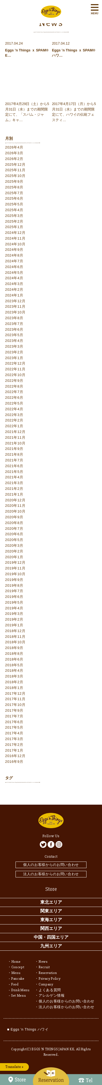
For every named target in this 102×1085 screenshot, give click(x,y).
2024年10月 (15, 244)
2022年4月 (14, 409)
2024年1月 (14, 295)
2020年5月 (14, 540)
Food (15, 984)
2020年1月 (14, 557)
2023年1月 (14, 358)
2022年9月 (14, 381)
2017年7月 (14, 716)
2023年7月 (14, 324)
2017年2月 (14, 745)
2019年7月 (14, 591)
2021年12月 (15, 432)
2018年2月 (14, 682)
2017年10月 (15, 705)
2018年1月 (14, 688)
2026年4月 (14, 147)
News (43, 961)
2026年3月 (14, 153)
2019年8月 (14, 585)
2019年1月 (14, 625)
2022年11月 (15, 369)
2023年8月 (14, 318)
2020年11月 (15, 506)
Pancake (17, 978)
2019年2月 (14, 619)
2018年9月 (14, 648)
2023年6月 (14, 329)
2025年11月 (15, 170)
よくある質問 (50, 990)
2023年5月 (14, 335)
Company (46, 984)
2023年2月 (14, 352)
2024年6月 (14, 267)
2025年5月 (14, 204)
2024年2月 (14, 289)
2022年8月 (14, 386)
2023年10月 (15, 312)
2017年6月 (14, 722)
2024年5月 (14, 272)
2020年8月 (14, 523)
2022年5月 (14, 403)
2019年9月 (14, 580)
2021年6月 (14, 466)
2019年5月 (14, 602)
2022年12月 (15, 363)
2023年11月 (15, 306)
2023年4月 (14, 341)
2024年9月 (14, 250)
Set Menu (18, 995)
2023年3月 (14, 346)
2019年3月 (14, 614)
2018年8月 (14, 653)
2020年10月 (15, 511)
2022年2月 (14, 420)
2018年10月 (15, 642)
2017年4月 (14, 733)
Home (16, 961)
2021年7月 (14, 460)
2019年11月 (15, 568)
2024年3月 (14, 284)
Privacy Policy (49, 978)
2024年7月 (14, 261)
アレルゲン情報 (52, 995)
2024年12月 (15, 233)
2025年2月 (14, 221)
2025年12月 (15, 164)
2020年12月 (15, 500)
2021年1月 (14, 494)
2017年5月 (14, 727)
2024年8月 (14, 255)
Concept (17, 967)
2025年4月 (14, 210)
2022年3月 (14, 415)
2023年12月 (15, 301)
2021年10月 (15, 443)
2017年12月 (15, 693)
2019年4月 (14, 608)
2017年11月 (15, 699)
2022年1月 (14, 426)
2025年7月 (14, 193)
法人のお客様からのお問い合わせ (51, 874)
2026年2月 (14, 159)
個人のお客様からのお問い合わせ (51, 865)
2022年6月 (14, 397)
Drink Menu (20, 990)
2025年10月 (15, 176)
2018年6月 (14, 659)
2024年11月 (15, 238)
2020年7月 (14, 528)
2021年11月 (15, 437)
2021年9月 (14, 449)
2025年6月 (14, 198)
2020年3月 (14, 545)
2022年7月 (14, 392)
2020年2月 (14, 551)
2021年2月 (14, 489)
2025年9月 (14, 181)
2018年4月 (14, 670)
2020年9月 (14, 517)
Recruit (44, 967)
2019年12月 (15, 562)
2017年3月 (14, 739)
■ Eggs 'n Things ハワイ (27, 1029)
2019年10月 (15, 574)
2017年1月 (14, 750)
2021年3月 (14, 483)
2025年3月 (14, 216)
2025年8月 (14, 187)
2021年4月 (14, 477)
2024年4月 (14, 278)
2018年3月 (14, 676)
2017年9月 (14, 710)
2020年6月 (14, 534)
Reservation (48, 973)
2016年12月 (15, 756)
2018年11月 (15, 637)
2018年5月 (14, 665)
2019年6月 (14, 597)
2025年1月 (14, 227)
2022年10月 (15, 375)
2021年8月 (14, 454)
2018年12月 (15, 631)
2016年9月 (14, 762)
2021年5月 (14, 472)
